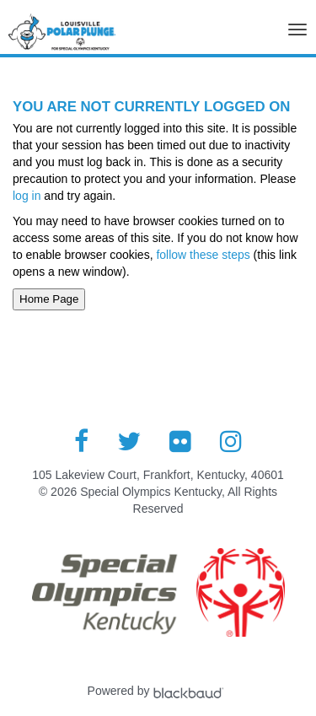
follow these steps (203, 254)
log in (26, 195)
